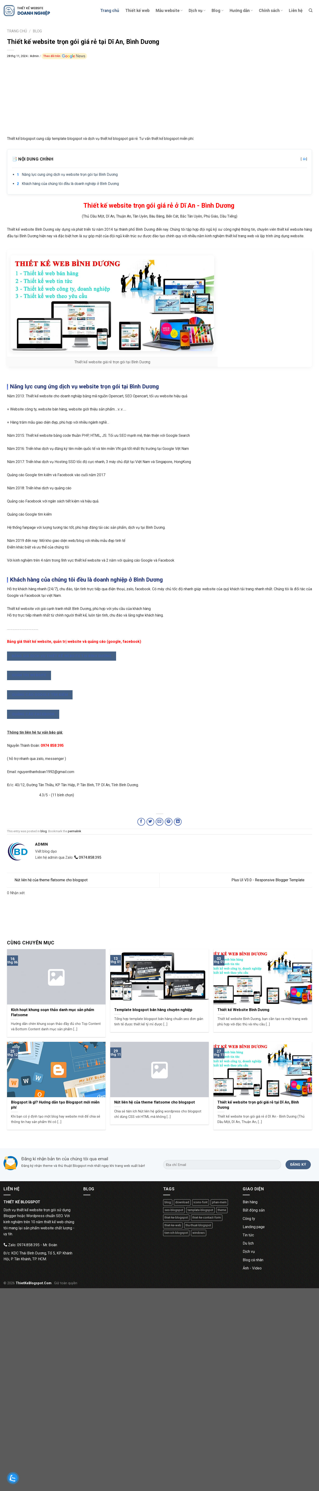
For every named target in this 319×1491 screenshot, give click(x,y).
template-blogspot (200, 1210)
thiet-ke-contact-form (206, 1217)
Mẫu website (169, 10)
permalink (74, 831)
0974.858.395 (87, 857)
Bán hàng (250, 1202)
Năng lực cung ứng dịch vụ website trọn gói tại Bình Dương (70, 174)
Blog (217, 10)
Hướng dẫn (241, 10)
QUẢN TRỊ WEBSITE (29, 675)
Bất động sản (254, 1210)
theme (222, 1210)
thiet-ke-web (173, 1225)
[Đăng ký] (298, 1164)
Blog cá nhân (253, 1260)
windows (198, 1232)
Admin (35, 56)
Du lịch (248, 1243)
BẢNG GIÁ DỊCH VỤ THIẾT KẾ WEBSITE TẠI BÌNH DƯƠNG (61, 656)
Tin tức (248, 1235)
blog (43, 831)
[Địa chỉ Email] (222, 1164)
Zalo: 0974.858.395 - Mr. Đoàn (30, 1245)
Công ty (249, 1218)
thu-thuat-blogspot (198, 1225)
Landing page (254, 1227)
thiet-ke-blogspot (176, 1217)
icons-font (201, 1202)
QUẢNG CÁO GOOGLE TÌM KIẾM (40, 695)
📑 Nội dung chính (159, 159)
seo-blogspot (174, 1210)
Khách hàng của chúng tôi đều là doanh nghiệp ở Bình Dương (70, 183)
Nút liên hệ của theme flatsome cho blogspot (47, 880)
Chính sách (271, 10)
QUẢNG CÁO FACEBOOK (33, 714)
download (182, 1202)
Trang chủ (109, 10)
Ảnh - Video (252, 1268)
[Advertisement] (159, 93)
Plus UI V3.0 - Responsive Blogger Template (271, 880)
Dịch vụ (197, 10)
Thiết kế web (137, 10)
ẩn (304, 159)
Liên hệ (296, 10)
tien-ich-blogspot (176, 1232)
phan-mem (219, 1202)
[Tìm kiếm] (310, 10)
